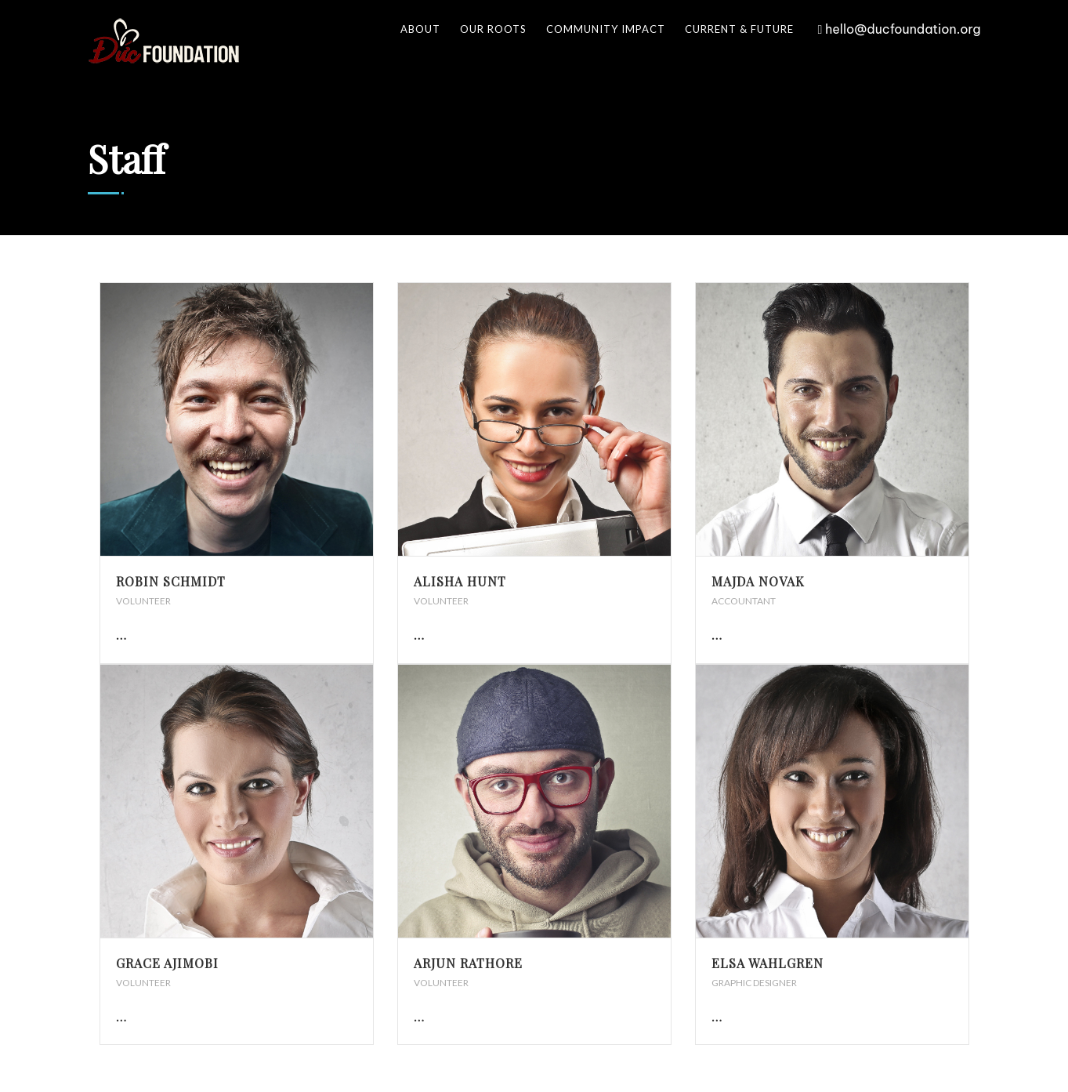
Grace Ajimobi (167, 963)
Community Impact (605, 29)
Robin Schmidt (171, 581)
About (420, 29)
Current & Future (739, 29)
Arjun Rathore (468, 963)
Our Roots (493, 29)
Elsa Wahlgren (767, 963)
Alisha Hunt (460, 581)
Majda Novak (758, 581)
